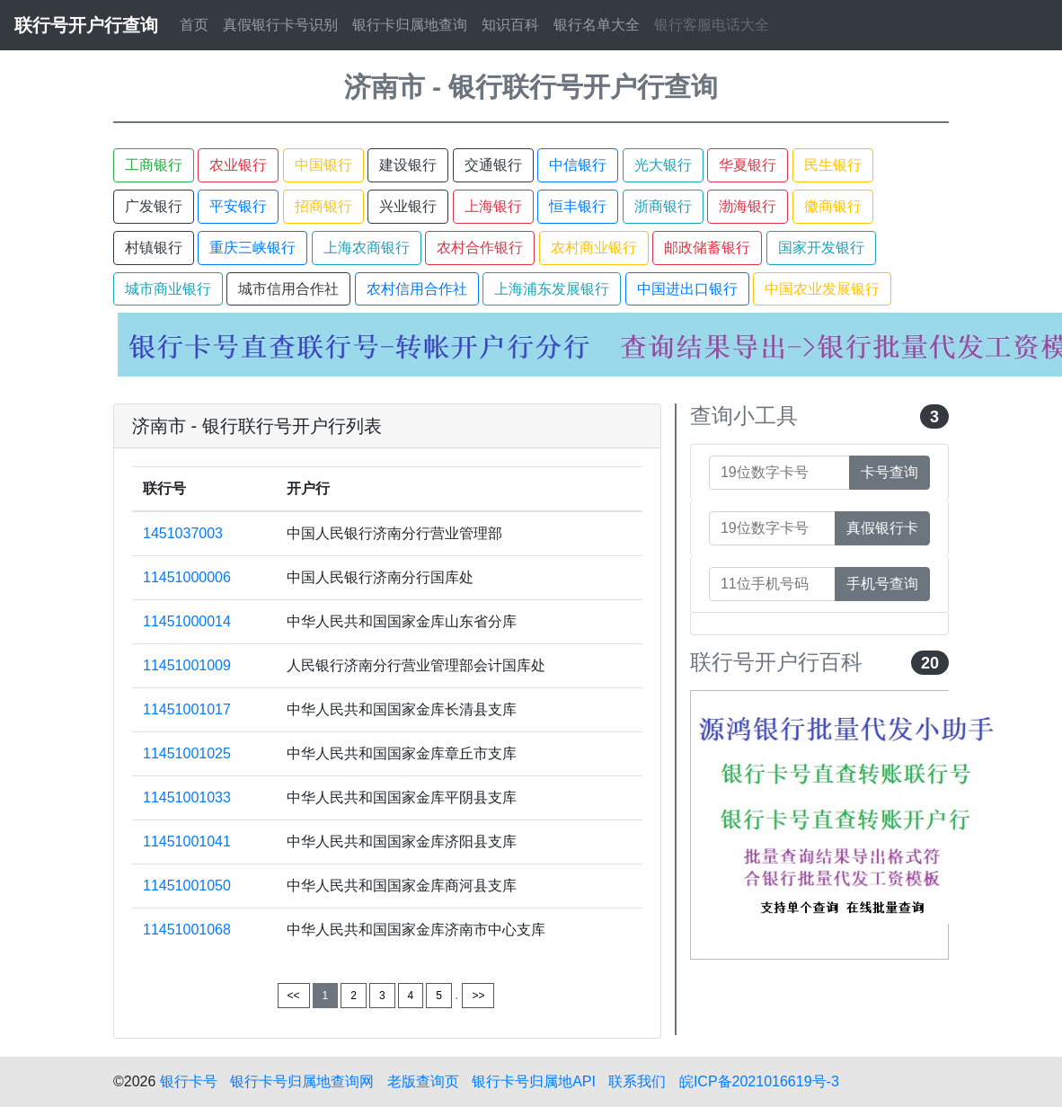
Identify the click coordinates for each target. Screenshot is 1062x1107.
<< (294, 995)
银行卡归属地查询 (409, 24)
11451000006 (187, 577)
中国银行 (323, 165)
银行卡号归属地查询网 (302, 1081)
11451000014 (187, 621)
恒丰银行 (577, 206)
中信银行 (577, 165)
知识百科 (510, 24)
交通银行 (493, 165)
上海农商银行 (366, 247)
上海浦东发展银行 (551, 289)
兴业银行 (408, 206)
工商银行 (153, 165)
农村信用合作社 (417, 289)
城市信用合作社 (288, 289)
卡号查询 (889, 472)
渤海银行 (747, 206)
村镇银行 (153, 247)
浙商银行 (663, 206)
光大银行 (663, 165)
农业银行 (238, 165)
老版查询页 (423, 1081)
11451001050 (187, 885)
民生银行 (833, 165)
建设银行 (408, 165)
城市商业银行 (168, 289)
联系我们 (637, 1081)
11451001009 (187, 665)
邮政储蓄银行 (707, 247)
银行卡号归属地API (534, 1081)
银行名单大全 (596, 24)
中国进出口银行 (687, 289)
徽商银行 (833, 206)
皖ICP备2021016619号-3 (759, 1081)
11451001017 (187, 709)
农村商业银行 (594, 247)
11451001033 (187, 797)
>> (478, 995)
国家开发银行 (821, 247)
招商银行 (323, 206)
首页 (194, 24)
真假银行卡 (882, 528)
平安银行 (238, 206)
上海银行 (493, 206)
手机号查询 (882, 583)
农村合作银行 (480, 247)
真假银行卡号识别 (280, 24)
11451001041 (187, 841)
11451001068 (187, 929)
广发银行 (153, 206)
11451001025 (187, 753)
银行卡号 (188, 1081)
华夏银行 (747, 165)
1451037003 (183, 533)
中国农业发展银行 (822, 289)
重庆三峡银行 (252, 247)
